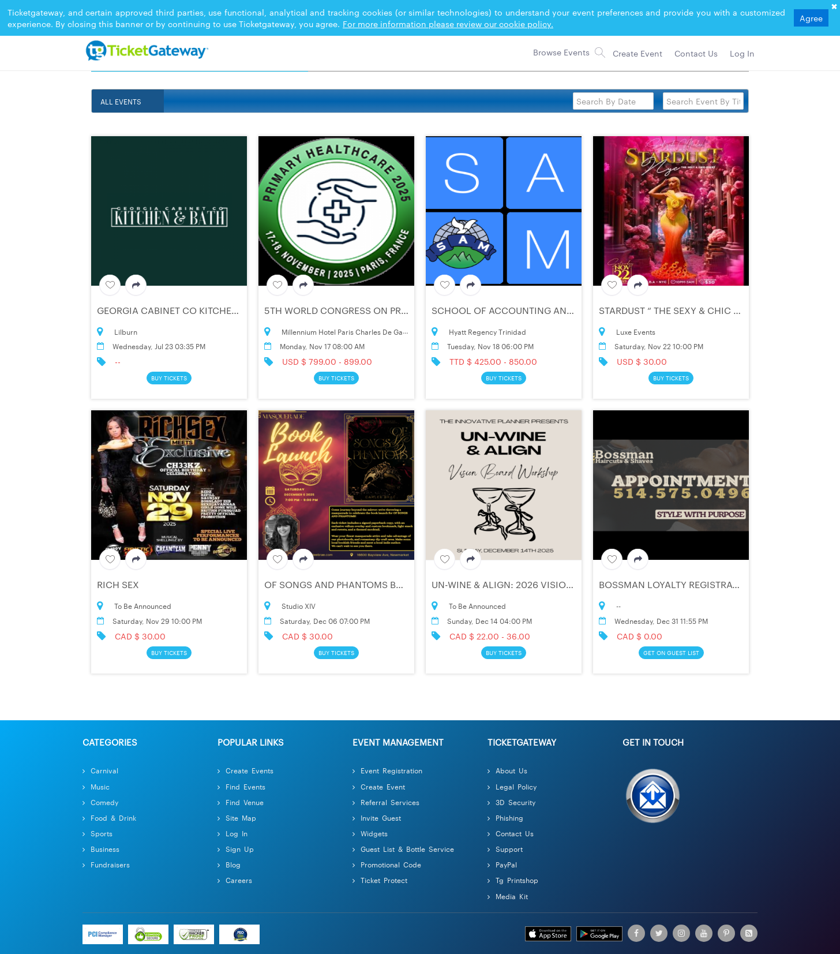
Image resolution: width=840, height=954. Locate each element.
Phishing (505, 817)
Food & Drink (109, 817)
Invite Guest (376, 817)
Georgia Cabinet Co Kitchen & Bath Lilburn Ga (212, 310)
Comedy (100, 802)
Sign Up (235, 849)
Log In (232, 833)
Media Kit (507, 896)
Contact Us (510, 833)
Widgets (370, 833)
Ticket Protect (379, 880)
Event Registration (387, 770)
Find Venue (240, 802)
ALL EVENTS (120, 101)
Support (505, 849)
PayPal (502, 864)
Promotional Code (386, 864)
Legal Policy (512, 786)
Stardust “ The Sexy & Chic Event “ (683, 310)
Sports (97, 833)
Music (96, 786)
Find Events (241, 786)
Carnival (100, 770)
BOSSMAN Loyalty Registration (677, 584)
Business (100, 849)
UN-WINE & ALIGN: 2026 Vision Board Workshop (547, 584)
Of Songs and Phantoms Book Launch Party (375, 584)
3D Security (511, 802)
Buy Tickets (169, 377)
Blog (229, 864)
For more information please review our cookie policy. (448, 23)
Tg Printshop (512, 880)
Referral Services (385, 802)
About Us (507, 770)
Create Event (378, 786)
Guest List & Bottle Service (403, 849)
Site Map (236, 817)
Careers (234, 880)
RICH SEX (118, 584)
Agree (811, 18)
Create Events (245, 770)
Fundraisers (106, 864)
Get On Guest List (671, 652)
